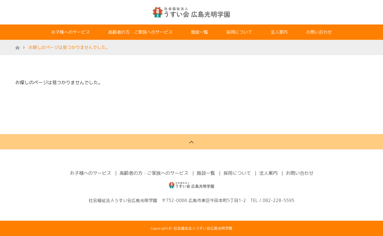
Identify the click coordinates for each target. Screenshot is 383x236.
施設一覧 (199, 32)
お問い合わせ (319, 32)
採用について (239, 32)
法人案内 (279, 32)
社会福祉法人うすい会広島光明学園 (202, 228)
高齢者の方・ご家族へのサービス (140, 32)
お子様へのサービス (70, 32)
